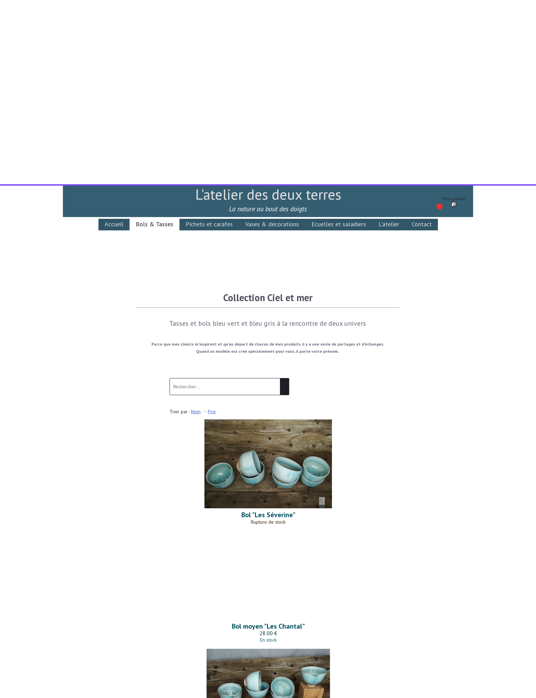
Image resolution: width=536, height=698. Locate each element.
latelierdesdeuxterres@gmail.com (269, 625)
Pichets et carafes (209, 40)
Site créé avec (197, 694)
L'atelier (388, 40)
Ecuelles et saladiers (338, 40)
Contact (422, 40)
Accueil (114, 40)
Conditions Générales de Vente (268, 643)
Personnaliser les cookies (345, 694)
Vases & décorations (272, 40)
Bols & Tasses (154, 40)
